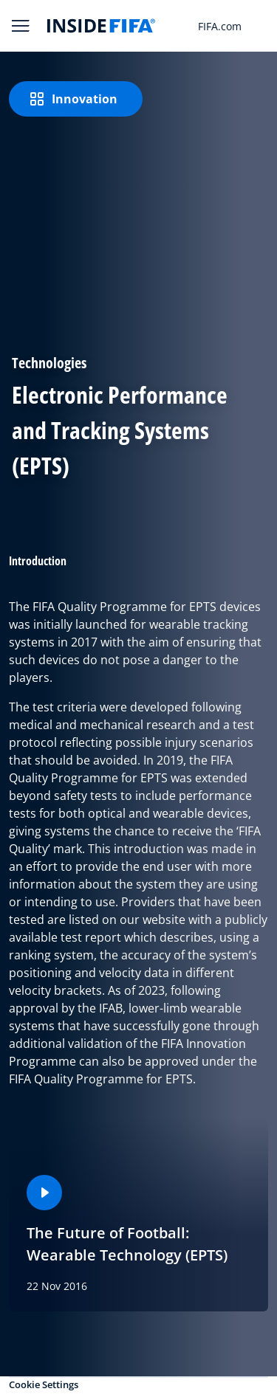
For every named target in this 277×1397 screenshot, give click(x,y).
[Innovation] (76, 99)
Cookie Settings (43, 1384)
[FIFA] (101, 26)
